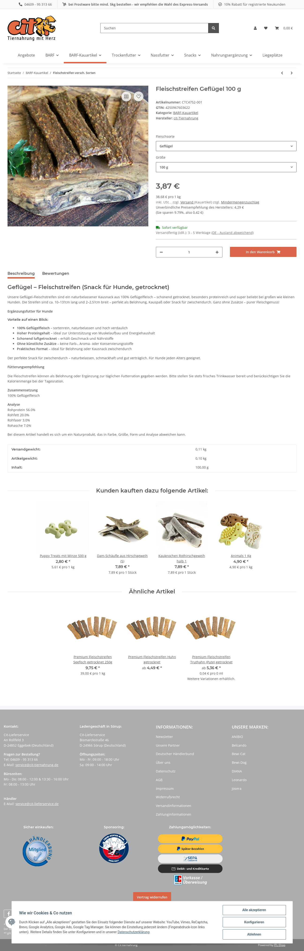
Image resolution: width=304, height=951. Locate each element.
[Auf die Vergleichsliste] (126, 96)
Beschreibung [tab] (21, 273)
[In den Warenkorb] (263, 252)
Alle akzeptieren (254, 910)
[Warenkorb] (283, 28)
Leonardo (239, 780)
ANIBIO (237, 736)
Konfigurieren (254, 922)
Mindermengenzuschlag (240, 202)
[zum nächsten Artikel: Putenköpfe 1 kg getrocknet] (291, 73)
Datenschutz (166, 771)
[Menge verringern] (161, 252)
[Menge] (189, 252)
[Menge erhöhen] (217, 252)
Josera (236, 788)
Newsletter (164, 736)
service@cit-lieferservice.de (37, 804)
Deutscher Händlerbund (175, 754)
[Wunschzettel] (265, 28)
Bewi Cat (238, 754)
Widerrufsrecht (168, 797)
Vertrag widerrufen (152, 897)
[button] (255, 28)
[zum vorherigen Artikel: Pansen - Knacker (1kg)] (282, 73)
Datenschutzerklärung (134, 932)
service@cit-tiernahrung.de (36, 765)
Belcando (239, 745)
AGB (159, 780)
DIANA (237, 771)
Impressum (165, 788)
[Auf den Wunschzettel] (138, 96)
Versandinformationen (173, 805)
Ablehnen (254, 934)
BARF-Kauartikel (185, 113)
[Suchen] (154, 28)
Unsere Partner (168, 745)
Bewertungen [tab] (55, 273)
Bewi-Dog (239, 762)
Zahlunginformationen (173, 814)
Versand (187, 202)
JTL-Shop (279, 945)
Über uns (163, 762)
